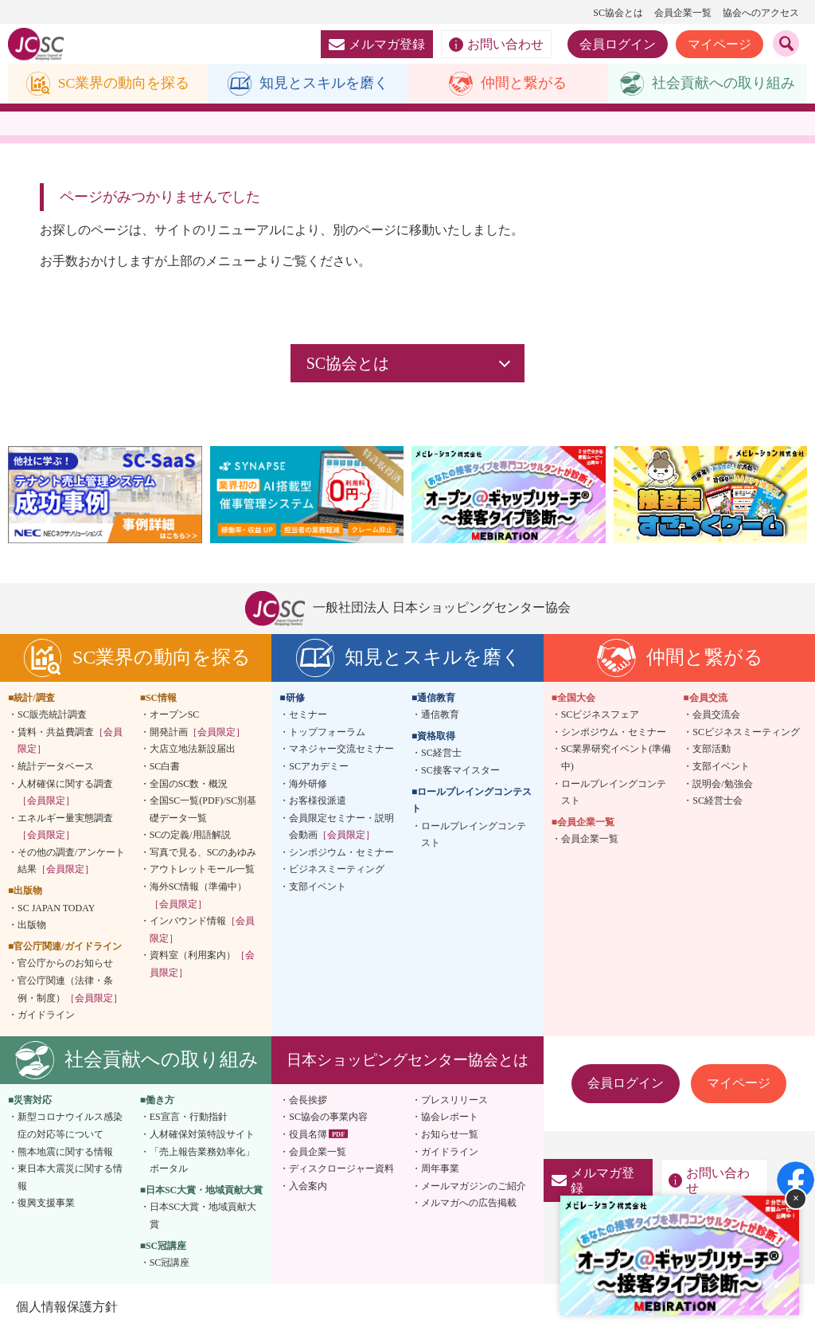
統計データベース (56, 766)
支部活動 (711, 749)
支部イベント (317, 886)
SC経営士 (441, 753)
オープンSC (175, 715)
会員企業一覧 (683, 12)
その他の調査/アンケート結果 (71, 861)
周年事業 (440, 1169)
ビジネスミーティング (336, 869)
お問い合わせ (496, 44)
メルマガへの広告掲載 (469, 1203)
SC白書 (165, 766)
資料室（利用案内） (202, 964)
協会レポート (449, 1117)
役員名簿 (308, 1134)
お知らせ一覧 (449, 1134)
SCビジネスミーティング (746, 732)
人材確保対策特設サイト (202, 1134)
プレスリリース (454, 1100)
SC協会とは (618, 12)
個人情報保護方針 (67, 1306)
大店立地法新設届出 (193, 749)
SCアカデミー (319, 766)
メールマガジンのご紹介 (473, 1186)
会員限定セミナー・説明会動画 (341, 826)
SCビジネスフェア (600, 715)
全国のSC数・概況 (189, 783)
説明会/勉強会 (722, 783)
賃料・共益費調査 (70, 740)
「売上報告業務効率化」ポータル (202, 1160)
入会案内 (308, 1186)
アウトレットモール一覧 (202, 869)
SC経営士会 (717, 800)
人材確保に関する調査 (65, 792)
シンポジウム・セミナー (341, 852)
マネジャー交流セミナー (341, 749)
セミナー (308, 715)
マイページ (719, 44)
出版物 (32, 925)
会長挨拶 (308, 1100)
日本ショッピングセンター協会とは (407, 1059)
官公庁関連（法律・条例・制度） (70, 989)
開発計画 (197, 732)
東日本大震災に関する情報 (70, 1178)
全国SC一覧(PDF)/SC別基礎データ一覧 (203, 809)
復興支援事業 (46, 1203)
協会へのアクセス (761, 12)
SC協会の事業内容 (328, 1117)
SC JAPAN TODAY (56, 908)
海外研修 (308, 783)
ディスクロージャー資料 (341, 1169)
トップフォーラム (327, 732)
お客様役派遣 (317, 800)
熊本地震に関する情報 (65, 1151)
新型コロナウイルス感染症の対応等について (70, 1126)
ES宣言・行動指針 (189, 1117)
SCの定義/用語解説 (190, 835)
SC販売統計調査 (52, 715)
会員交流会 (716, 715)
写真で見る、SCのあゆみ (203, 852)
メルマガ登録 (377, 44)
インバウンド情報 (202, 930)
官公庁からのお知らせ (65, 963)
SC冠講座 (170, 1263)
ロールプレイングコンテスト (473, 834)
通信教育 (440, 715)
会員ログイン (617, 44)
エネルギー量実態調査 (65, 826)
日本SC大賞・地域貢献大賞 (203, 1216)
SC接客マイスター (460, 770)
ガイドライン (46, 1015)
